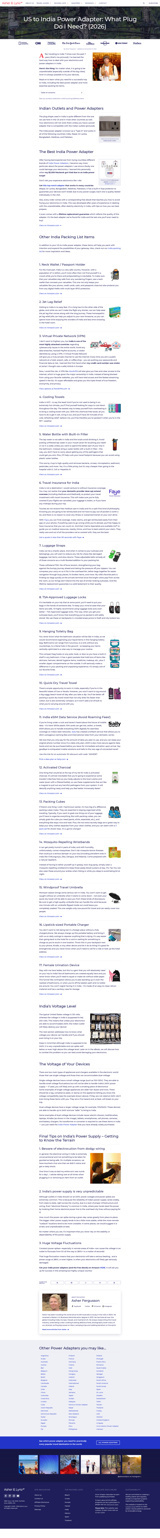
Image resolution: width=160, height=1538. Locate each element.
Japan (71, 1395)
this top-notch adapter (54, 185)
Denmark (44, 1411)
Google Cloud (131, 1507)
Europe (43, 1426)
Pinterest (96, 1306)
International (74, 1383)
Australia (44, 1362)
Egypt (43, 1423)
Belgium (44, 1371)
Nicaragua (73, 1417)
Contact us (38, 1499)
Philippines (73, 1429)
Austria (43, 1365)
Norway (72, 1420)
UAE (98, 1414)
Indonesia (72, 1380)
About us (38, 1495)
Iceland (71, 1377)
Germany (72, 1362)
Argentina (44, 1356)
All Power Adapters (108, 1442)
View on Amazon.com (49, 294)
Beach (67, 1495)
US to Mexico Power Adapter (107, 1426)
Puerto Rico (101, 1362)
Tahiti (98, 1402)
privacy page (100, 1512)
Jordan (71, 1398)
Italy (70, 1389)
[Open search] (144, 3)
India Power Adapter (67, 1125)
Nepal (71, 1408)
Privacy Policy (39, 1506)
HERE (102, 1268)
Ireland (71, 1386)
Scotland (99, 1371)
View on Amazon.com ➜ (50, 225)
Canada (44, 1386)
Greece (71, 1365)
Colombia (44, 1395)
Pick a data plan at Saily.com (52, 759)
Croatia (43, 1402)
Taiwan (99, 1405)
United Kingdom (102, 1420)
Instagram (107, 1306)
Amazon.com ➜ (110, 184)
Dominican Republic (49, 1414)
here (82, 99)
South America (102, 1383)
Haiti (70, 1368)
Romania (99, 1365)
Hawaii (67, 1506)
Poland (99, 1356)
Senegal (99, 1374)
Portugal (99, 1359)
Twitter (86, 1306)
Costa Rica (45, 1398)
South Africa (101, 1380)
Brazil (43, 1377)
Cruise (67, 1499)
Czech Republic (47, 1408)
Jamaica (72, 1392)
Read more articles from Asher (54, 1329)
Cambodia (45, 1383)
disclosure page (112, 1504)
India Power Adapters (58, 163)
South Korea (101, 1386)
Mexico (67, 1513)
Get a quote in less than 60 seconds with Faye (60, 537)
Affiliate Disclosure (41, 1502)
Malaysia (72, 1402)
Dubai (43, 1417)
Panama (72, 1423)
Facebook (76, 1306)
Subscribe (153, 3)
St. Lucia (99, 1392)
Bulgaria (44, 1380)
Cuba (43, 1405)
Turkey (99, 1411)
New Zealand (74, 1414)
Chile (43, 1389)
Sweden (99, 1395)
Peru (70, 1426)
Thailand (99, 1408)
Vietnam (99, 1429)
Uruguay (99, 1423)
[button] (44, 3)
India (67, 1509)
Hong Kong (73, 1371)
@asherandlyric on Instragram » (129, 1476)
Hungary (72, 1374)
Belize (43, 1374)
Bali (42, 1368)
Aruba (43, 1359)
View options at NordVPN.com (53, 389)
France (71, 1359)
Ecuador (44, 1420)
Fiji (42, 1429)
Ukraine (99, 1417)
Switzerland (100, 1398)
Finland (71, 1356)
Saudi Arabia (101, 1368)
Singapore (100, 1377)
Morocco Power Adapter (78, 1405)
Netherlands (73, 1411)
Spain (98, 1389)
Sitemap (37, 1509)
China (43, 1392)
